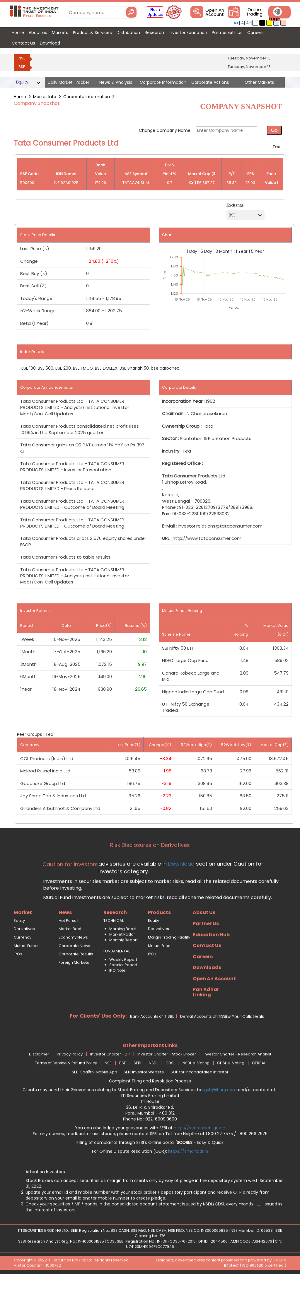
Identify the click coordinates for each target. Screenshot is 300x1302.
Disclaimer (39, 1077)
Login (274, 19)
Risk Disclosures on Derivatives (150, 868)
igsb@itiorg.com (220, 1113)
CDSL (170, 1086)
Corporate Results (76, 977)
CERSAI (258, 1086)
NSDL (153, 1086)
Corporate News (74, 969)
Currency (22, 960)
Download (181, 887)
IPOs (18, 977)
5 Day (206, 251)
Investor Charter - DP (110, 1077)
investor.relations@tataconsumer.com (220, 526)
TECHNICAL (113, 943)
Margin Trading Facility (169, 960)
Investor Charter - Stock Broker (166, 1077)
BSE (21, 66)
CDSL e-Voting (230, 1086)
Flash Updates (155, 12)
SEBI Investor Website (144, 1095)
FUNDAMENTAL (116, 974)
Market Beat (70, 952)
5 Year (257, 251)
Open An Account (214, 12)
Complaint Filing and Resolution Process (150, 1104)
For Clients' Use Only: (98, 1038)
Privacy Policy (70, 1077)
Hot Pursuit (69, 943)
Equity (19, 943)
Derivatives (24, 952)
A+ (236, 23)
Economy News (73, 960)
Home (20, 97)
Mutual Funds (26, 969)
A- (248, 23)
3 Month (224, 251)
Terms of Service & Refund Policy (66, 1086)
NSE (21, 58)
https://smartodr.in (188, 1174)
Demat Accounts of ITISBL (203, 1039)
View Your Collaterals (242, 1040)
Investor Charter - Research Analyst (237, 1077)
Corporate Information (86, 97)
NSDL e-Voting (196, 1086)
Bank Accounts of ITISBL (152, 1039)
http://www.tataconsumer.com (207, 538)
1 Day (192, 251)
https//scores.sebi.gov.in (199, 1151)
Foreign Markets (74, 985)
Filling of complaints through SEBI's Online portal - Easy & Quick (150, 1165)
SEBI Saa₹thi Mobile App (94, 1095)
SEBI (137, 1086)
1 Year (242, 251)
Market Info (44, 97)
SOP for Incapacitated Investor (200, 1095)
